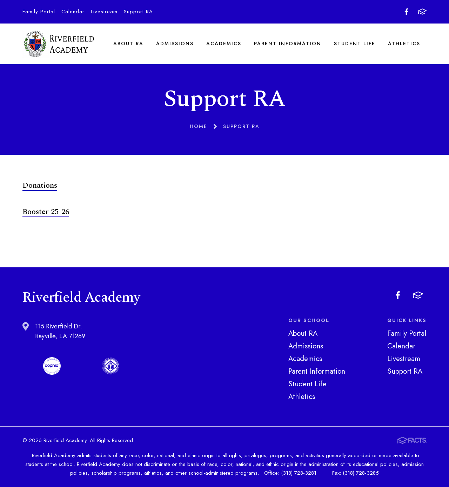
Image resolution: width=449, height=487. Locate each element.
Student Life (354, 43)
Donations (39, 185)
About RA (128, 43)
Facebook (406, 11)
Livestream (104, 11)
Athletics (404, 43)
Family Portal (38, 11)
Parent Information (287, 43)
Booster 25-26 (45, 212)
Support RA (138, 11)
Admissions (175, 43)
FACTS (422, 11)
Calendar (73, 11)
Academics (223, 43)
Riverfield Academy (58, 44)
